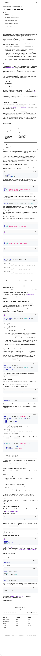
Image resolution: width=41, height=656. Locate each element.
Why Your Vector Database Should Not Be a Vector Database (21, 621)
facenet (24, 70)
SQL (4, 171)
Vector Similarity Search (9, 15)
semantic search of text (29, 38)
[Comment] (23, 628)
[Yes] (18, 628)
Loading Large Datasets (10, 28)
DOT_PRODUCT (14, 107)
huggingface (11, 92)
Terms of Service (30, 650)
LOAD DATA (7, 526)
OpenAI (32, 68)
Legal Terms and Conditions (31, 654)
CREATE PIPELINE (14, 526)
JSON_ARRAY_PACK (10, 564)
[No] (20, 628)
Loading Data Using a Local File (11, 26)
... (11, 6)
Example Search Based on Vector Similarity (12, 18)
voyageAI (5, 92)
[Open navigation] (36, 2)
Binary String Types (10, 67)
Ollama (34, 91)
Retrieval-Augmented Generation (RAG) (11, 23)
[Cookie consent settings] (1, 655)
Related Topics (7, 29)
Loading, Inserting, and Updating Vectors (12, 17)
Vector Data (7, 14)
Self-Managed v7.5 (6, 6)
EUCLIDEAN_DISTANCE (24, 107)
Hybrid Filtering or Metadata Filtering (11, 20)
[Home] (6, 2)
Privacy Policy (24, 650)
